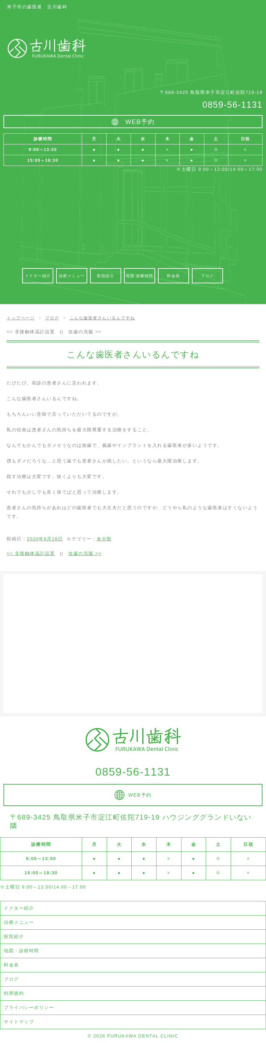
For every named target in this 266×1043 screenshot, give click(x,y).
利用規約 (14, 993)
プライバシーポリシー (29, 1007)
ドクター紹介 (19, 908)
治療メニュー (19, 922)
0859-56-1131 (232, 104)
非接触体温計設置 (31, 331)
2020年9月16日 (45, 538)
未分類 (104, 538)
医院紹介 (14, 936)
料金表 (11, 964)
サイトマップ (19, 1021)
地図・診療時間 (21, 950)
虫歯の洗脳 (84, 331)
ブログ (11, 979)
